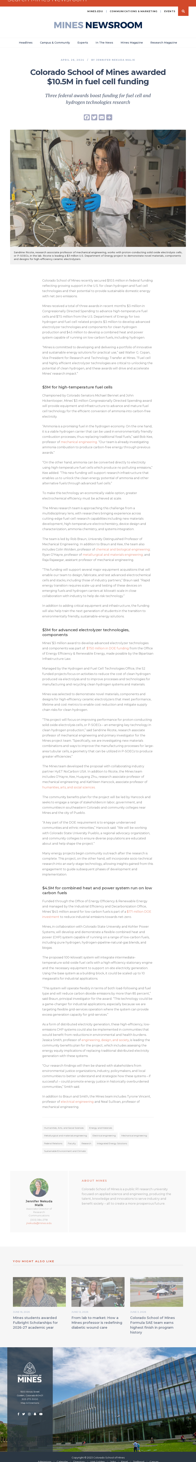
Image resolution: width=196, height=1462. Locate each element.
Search (183, 5)
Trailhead (138, 1456)
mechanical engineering (79, 437)
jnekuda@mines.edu (39, 1218)
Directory (79, 1456)
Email (124, 1456)
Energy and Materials (100, 1123)
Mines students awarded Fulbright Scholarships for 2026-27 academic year (35, 1318)
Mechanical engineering (134, 1130)
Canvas (154, 1456)
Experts (82, 36)
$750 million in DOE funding (108, 643)
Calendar (62, 1456)
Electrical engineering (104, 1130)
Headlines (26, 36)
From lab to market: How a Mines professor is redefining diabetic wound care (96, 1318)
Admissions (44, 1456)
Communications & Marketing (134, 5)
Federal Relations (53, 1138)
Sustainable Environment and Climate (65, 1146)
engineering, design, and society (105, 1035)
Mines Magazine (132, 36)
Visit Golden (97, 1456)
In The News (104, 36)
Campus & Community (55, 36)
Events (169, 5)
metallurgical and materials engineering (112, 550)
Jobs (113, 1456)
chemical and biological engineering (123, 544)
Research (86, 1138)
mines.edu (95, 5)
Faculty (72, 1138)
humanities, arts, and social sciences (68, 782)
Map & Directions (30, 1397)
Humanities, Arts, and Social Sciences (64, 1123)
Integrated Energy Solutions (112, 1138)
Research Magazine (163, 36)
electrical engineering (77, 1097)
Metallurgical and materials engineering (65, 1130)
